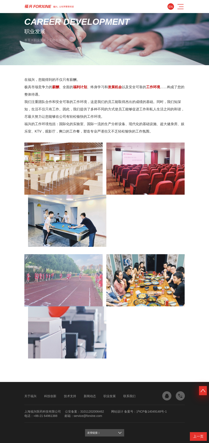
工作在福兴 (57, 40)
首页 (27, 40)
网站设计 (117, 411)
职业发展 (40, 40)
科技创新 (50, 396)
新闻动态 (90, 396)
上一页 (198, 436)
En (171, 6)
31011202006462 (92, 411)
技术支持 (70, 396)
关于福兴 (30, 396)
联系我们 (129, 396)
